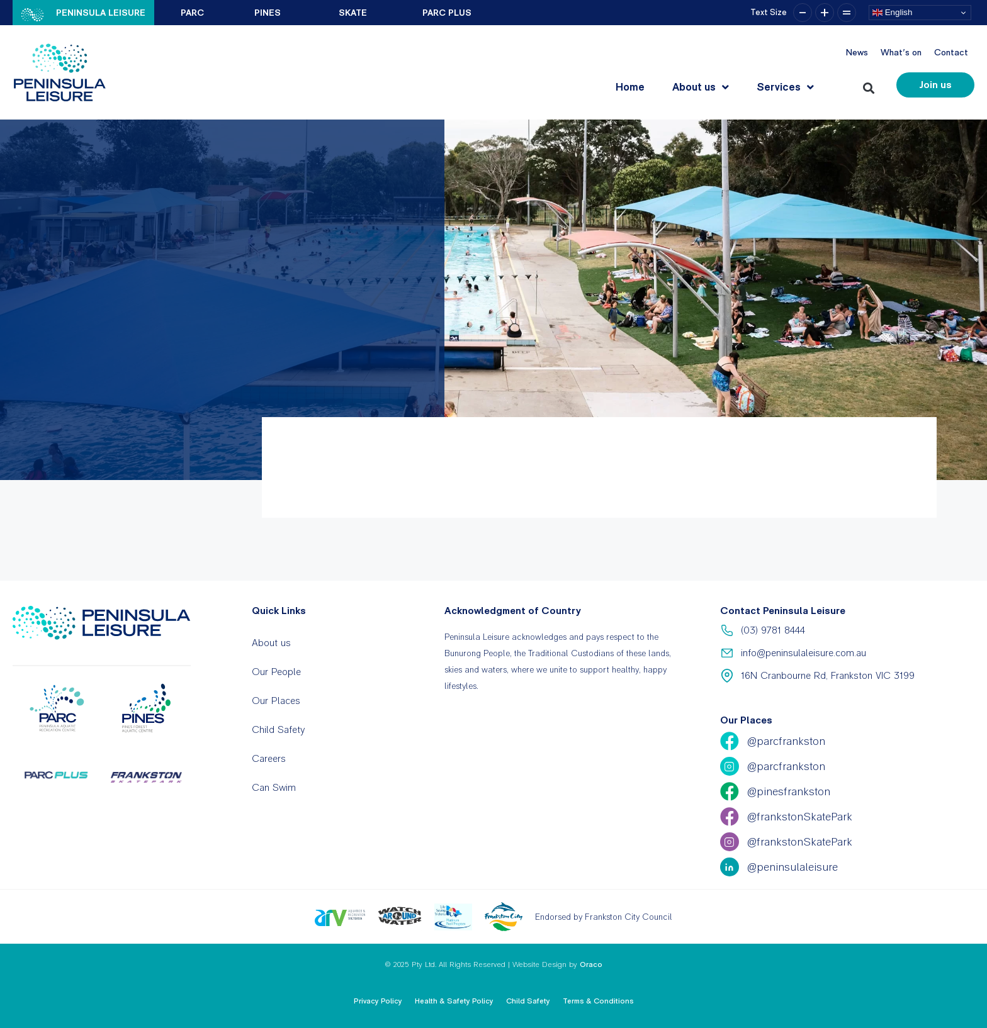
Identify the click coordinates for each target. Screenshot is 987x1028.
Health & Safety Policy (454, 1001)
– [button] (802, 12)
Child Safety (278, 729)
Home (630, 87)
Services (785, 87)
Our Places (276, 701)
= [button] (846, 12)
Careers (269, 758)
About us (700, 87)
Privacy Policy (378, 1001)
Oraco (591, 964)
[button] (871, 85)
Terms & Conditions (598, 1001)
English (892, 13)
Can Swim (274, 787)
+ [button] (824, 12)
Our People (276, 672)
